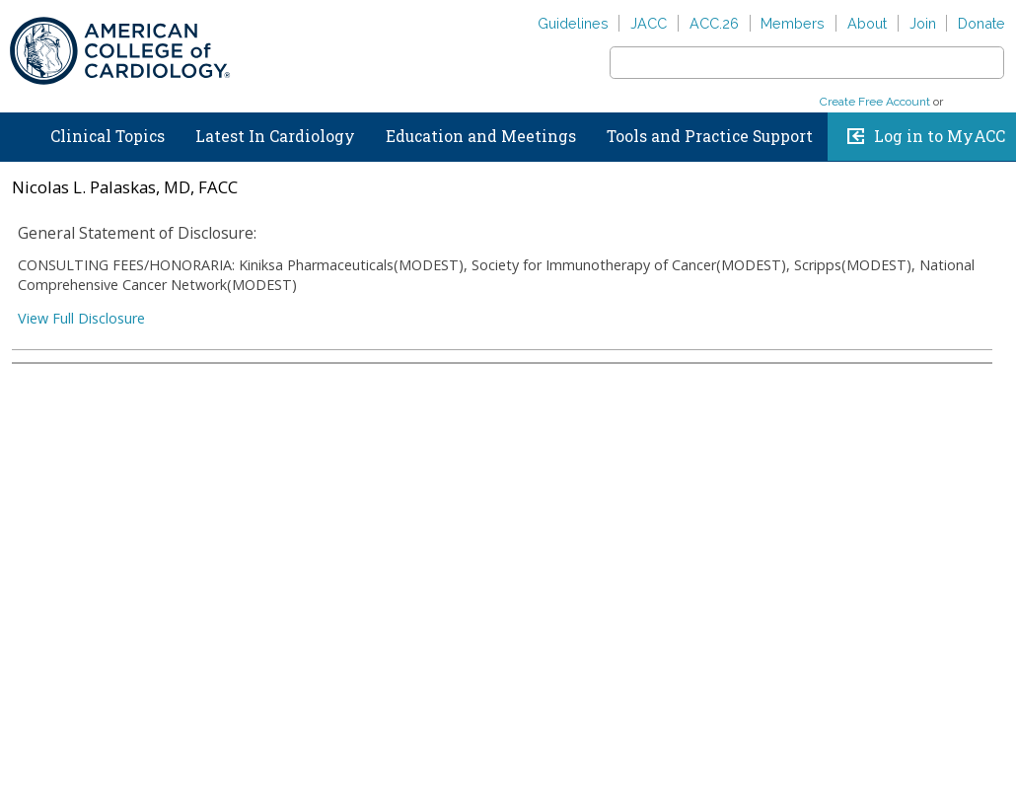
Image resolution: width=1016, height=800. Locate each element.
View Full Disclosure (81, 318)
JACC (648, 23)
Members (793, 23)
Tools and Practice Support (710, 136)
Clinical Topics (107, 136)
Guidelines (573, 23)
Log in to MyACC (939, 136)
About (867, 23)
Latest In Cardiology (275, 136)
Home (19, 132)
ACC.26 (714, 23)
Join (922, 23)
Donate (981, 23)
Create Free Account (875, 102)
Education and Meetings (481, 136)
